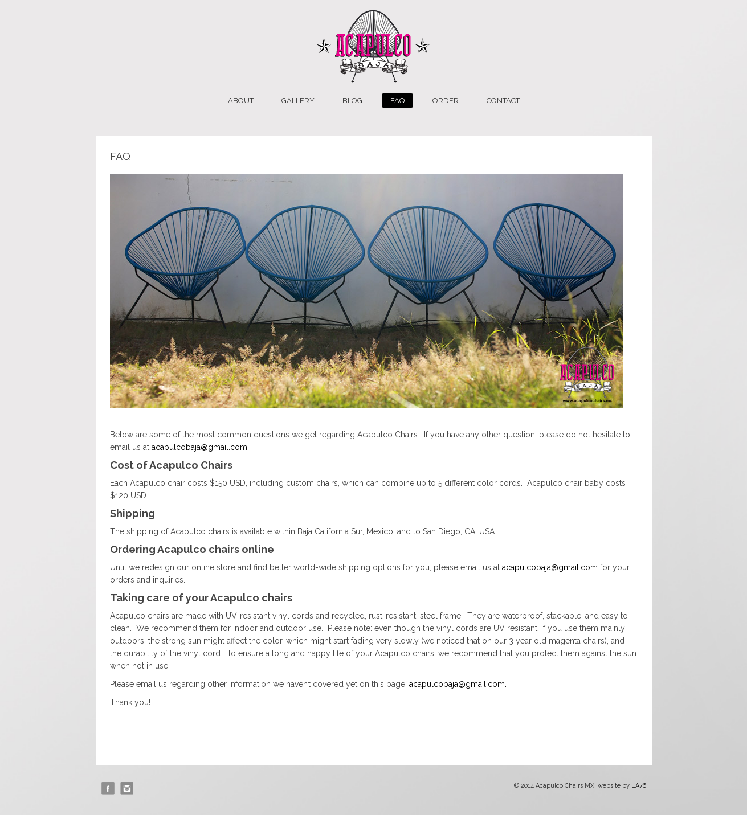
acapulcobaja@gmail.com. (458, 684)
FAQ (397, 100)
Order (445, 100)
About (241, 100)
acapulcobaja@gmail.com (199, 447)
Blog (352, 100)
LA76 (638, 785)
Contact (503, 100)
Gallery (298, 100)
